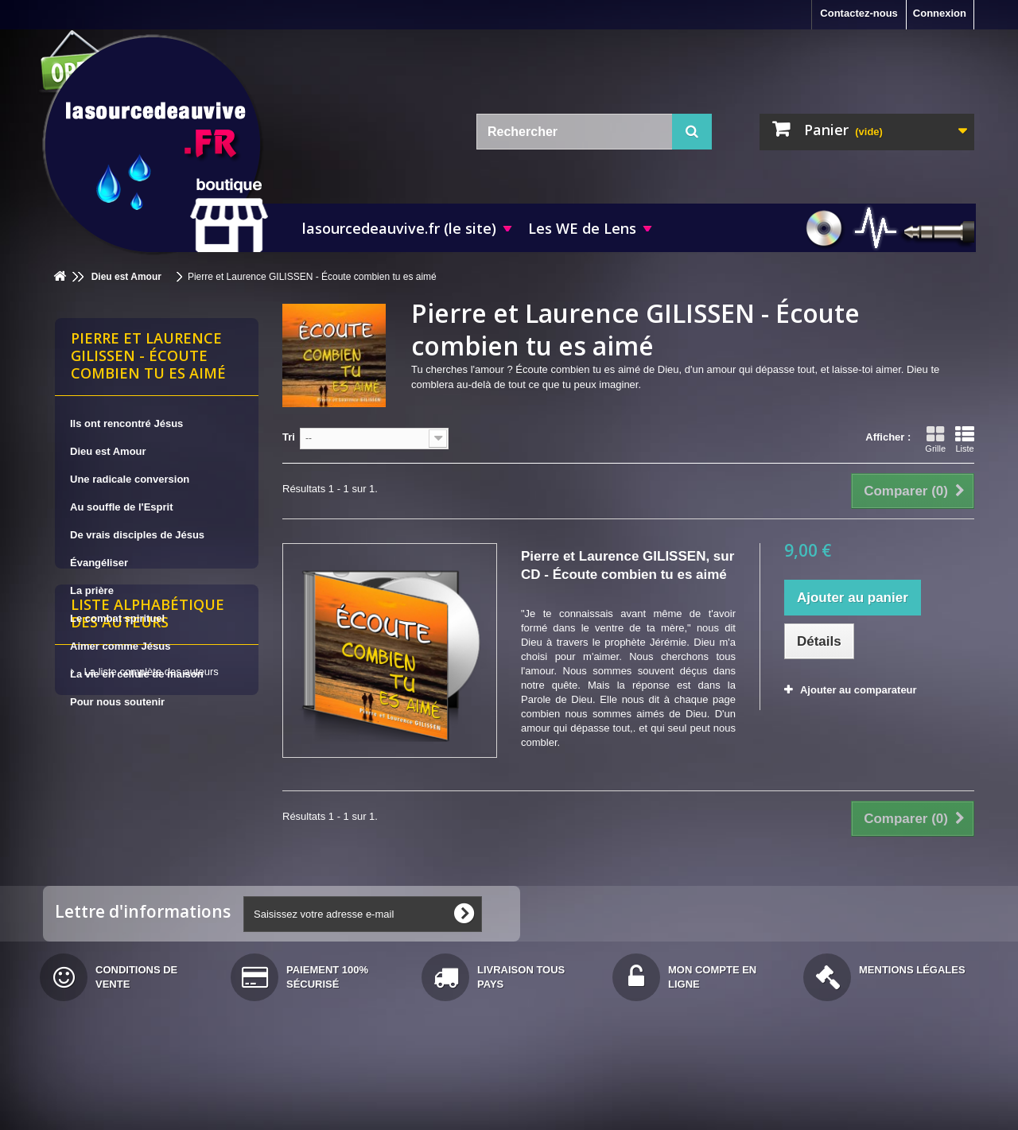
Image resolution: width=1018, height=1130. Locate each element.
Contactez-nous (859, 13)
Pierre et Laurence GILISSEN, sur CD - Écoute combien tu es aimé (627, 565)
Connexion (939, 13)
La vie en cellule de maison (137, 674)
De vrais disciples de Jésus (137, 535)
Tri (288, 437)
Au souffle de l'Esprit (121, 507)
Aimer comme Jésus (120, 646)
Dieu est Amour (108, 451)
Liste (964, 439)
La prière (92, 590)
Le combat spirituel (117, 618)
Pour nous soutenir (117, 702)
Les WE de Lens (582, 228)
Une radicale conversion (129, 479)
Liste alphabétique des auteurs (147, 781)
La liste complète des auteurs (150, 833)
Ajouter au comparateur (858, 690)
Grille (935, 439)
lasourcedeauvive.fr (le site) (399, 228)
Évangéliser (99, 563)
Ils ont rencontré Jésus (126, 423)
